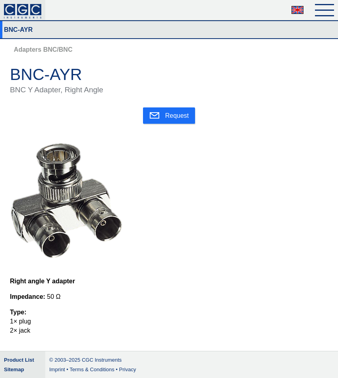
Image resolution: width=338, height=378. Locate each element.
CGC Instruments (102, 360)
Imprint (57, 369)
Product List (19, 360)
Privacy (127, 369)
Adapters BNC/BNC (43, 49)
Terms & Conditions (92, 369)
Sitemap (14, 369)
